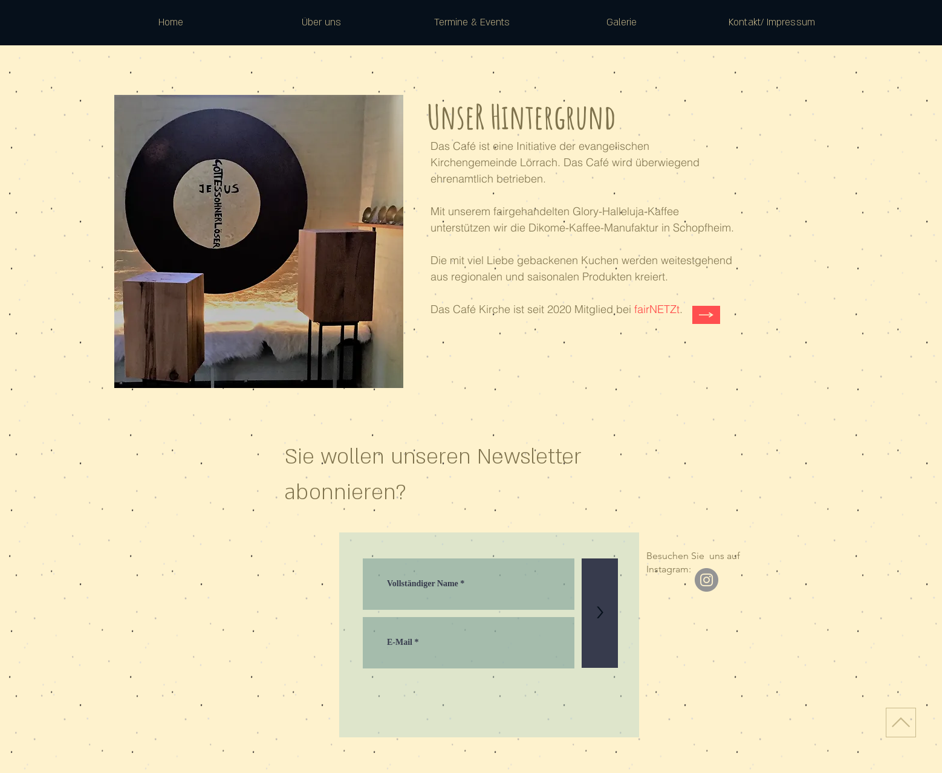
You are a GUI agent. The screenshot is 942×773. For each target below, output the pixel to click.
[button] (321, 22)
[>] (600, 613)
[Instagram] (706, 580)
